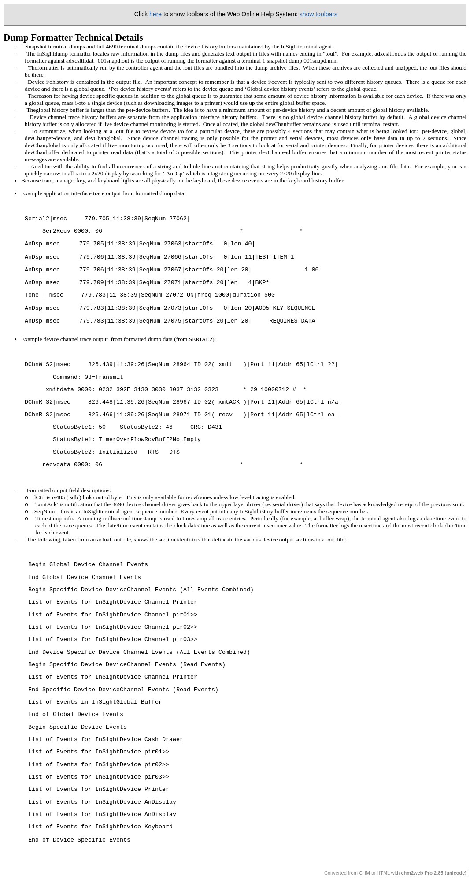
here (155, 14)
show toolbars (318, 14)
